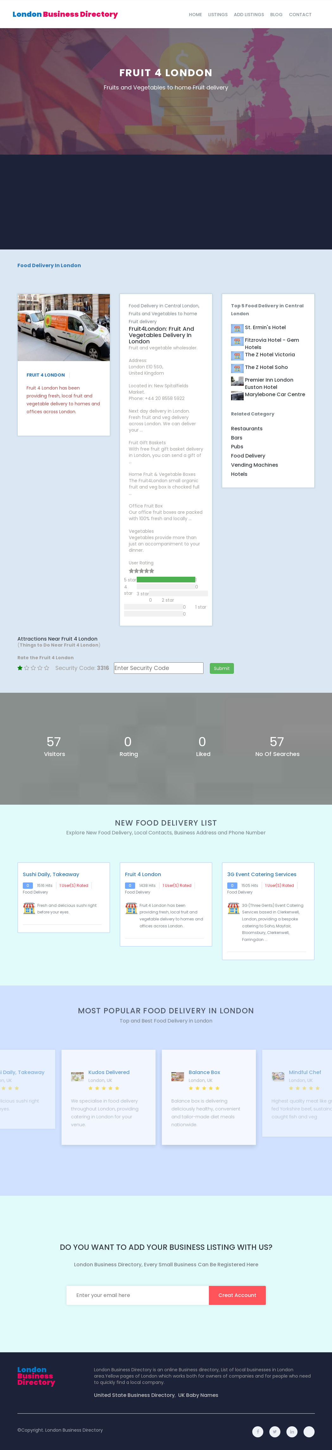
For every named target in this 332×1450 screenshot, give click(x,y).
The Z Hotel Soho (266, 367)
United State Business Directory (134, 1395)
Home (195, 14)
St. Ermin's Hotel (265, 327)
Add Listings (249, 14)
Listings (218, 14)
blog (276, 14)
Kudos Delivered (166, 1072)
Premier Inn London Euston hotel (269, 384)
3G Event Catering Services (262, 874)
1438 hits (147, 885)
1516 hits (45, 885)
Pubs (237, 446)
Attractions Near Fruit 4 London (57, 639)
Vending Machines (254, 465)
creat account (237, 1295)
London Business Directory (74, 1430)
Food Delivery (248, 455)
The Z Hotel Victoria (270, 354)
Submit (222, 668)
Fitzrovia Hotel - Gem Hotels (272, 344)
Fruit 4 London (143, 874)
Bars (236, 437)
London (65, 14)
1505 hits (249, 885)
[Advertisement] (166, 202)
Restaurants (247, 428)
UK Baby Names (198, 1395)
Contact (300, 14)
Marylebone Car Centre (275, 394)
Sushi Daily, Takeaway (51, 874)
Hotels (239, 474)
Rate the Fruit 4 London (45, 657)
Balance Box (262, 1072)
